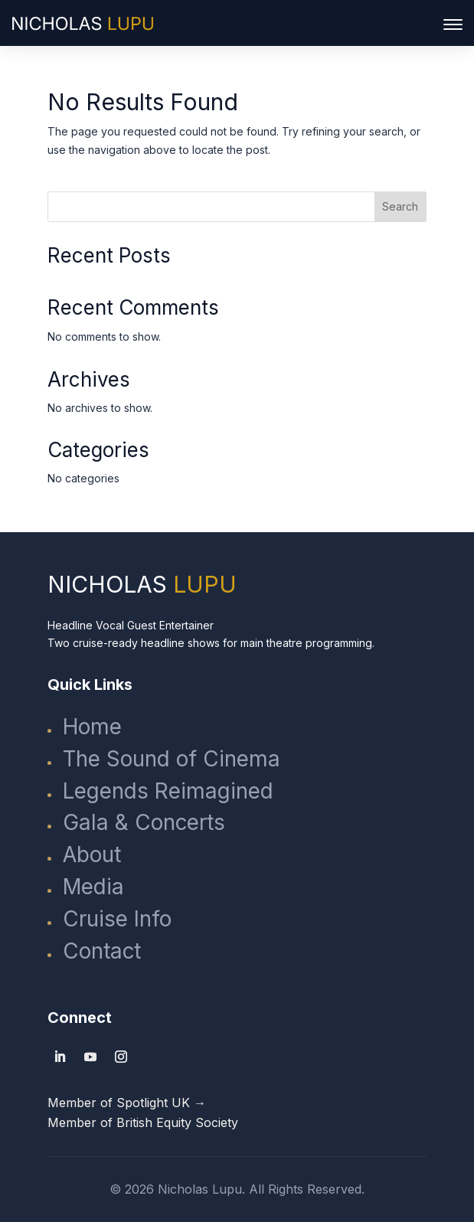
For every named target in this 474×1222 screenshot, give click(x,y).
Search (400, 206)
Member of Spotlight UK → (126, 1102)
